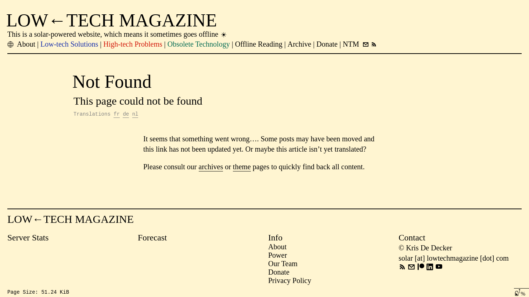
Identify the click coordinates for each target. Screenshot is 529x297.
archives (211, 168)
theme (242, 168)
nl (135, 114)
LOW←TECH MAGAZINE (111, 20)
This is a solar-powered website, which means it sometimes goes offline (117, 34)
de (126, 114)
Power (277, 256)
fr (117, 114)
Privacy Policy (289, 282)
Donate (278, 273)
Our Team (283, 265)
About (277, 248)
